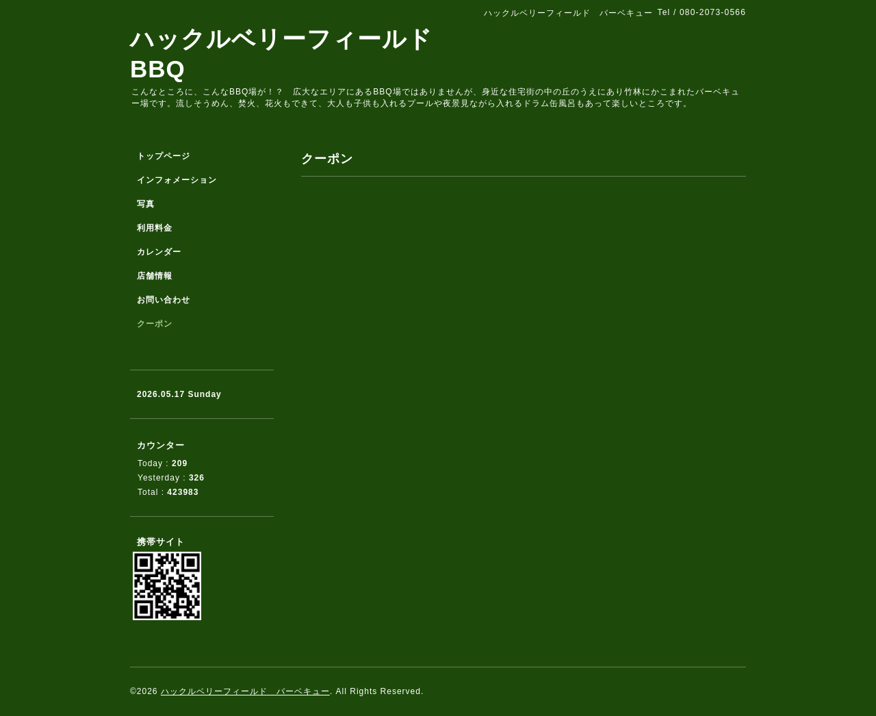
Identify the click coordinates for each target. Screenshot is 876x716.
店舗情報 (154, 276)
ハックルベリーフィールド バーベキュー (245, 691)
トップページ (163, 156)
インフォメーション (177, 180)
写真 (146, 204)
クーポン (154, 324)
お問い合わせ (163, 300)
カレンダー (159, 252)
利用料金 (154, 228)
